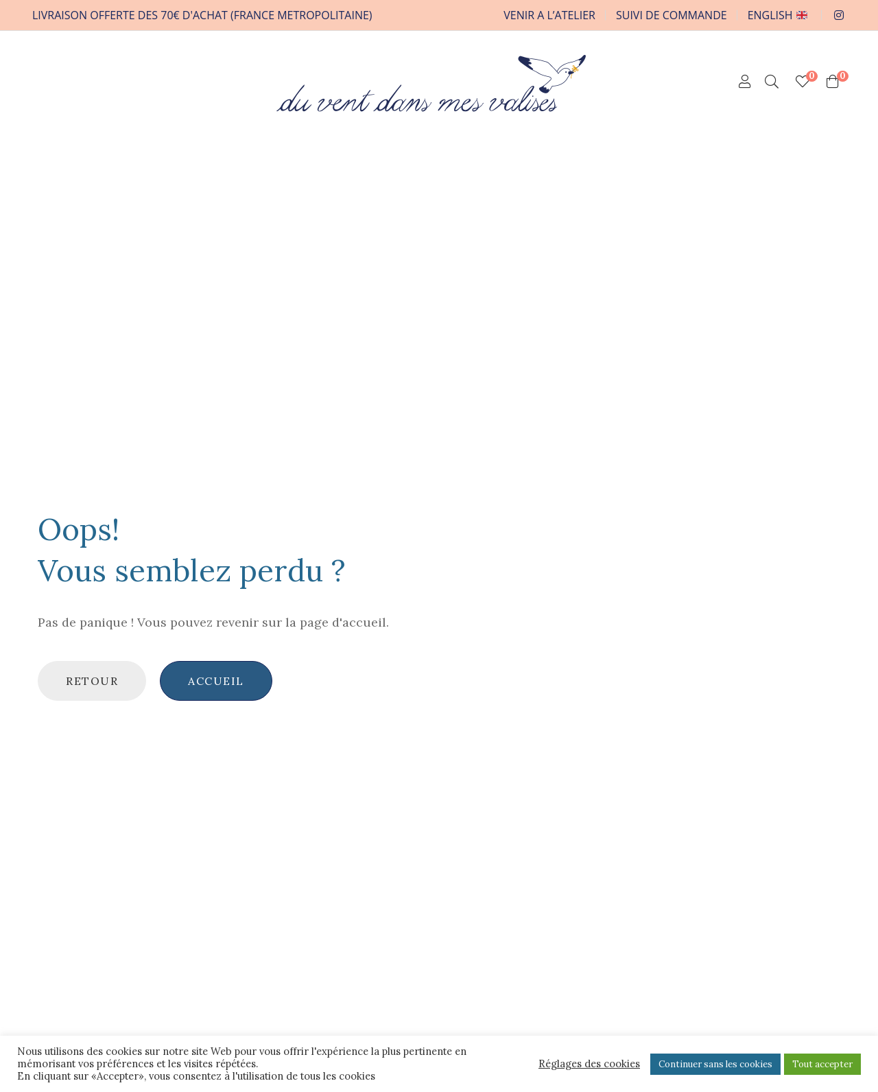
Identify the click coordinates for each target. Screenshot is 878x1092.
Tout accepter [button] (822, 1064)
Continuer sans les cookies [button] (715, 1064)
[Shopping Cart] (833, 82)
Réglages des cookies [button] (589, 1064)
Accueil (216, 681)
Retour (92, 681)
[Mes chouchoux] (802, 82)
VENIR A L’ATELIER (549, 15)
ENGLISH (777, 15)
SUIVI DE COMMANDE (671, 15)
